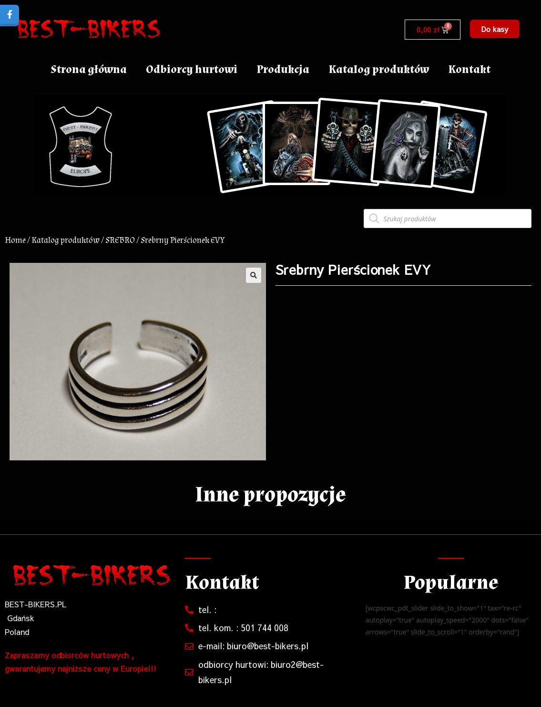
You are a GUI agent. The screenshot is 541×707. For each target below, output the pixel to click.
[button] (495, 29)
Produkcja (282, 69)
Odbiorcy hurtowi (191, 69)
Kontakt (469, 69)
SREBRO (120, 240)
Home (15, 240)
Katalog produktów (378, 69)
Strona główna (89, 69)
